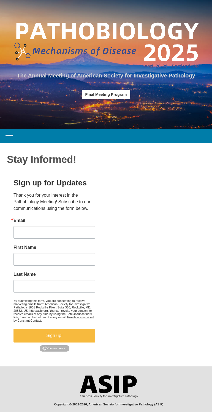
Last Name (24, 274)
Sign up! (54, 335)
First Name (24, 247)
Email (19, 220)
